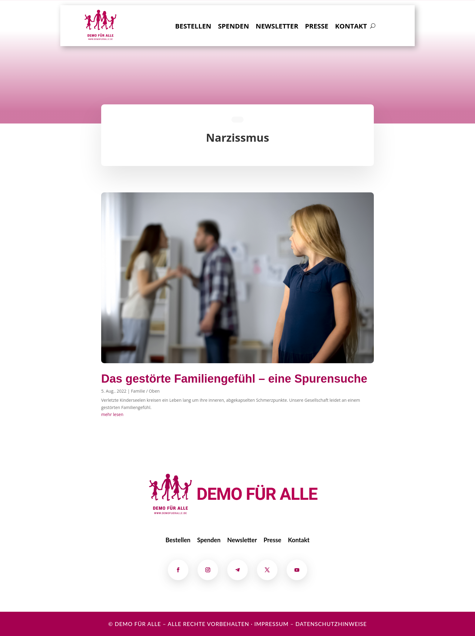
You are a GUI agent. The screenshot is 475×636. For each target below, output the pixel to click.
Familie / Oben (145, 391)
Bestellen (193, 27)
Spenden (233, 27)
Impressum (271, 624)
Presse (316, 27)
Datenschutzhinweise (331, 624)
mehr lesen (112, 414)
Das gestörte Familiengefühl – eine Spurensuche (234, 378)
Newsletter (277, 27)
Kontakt (351, 27)
